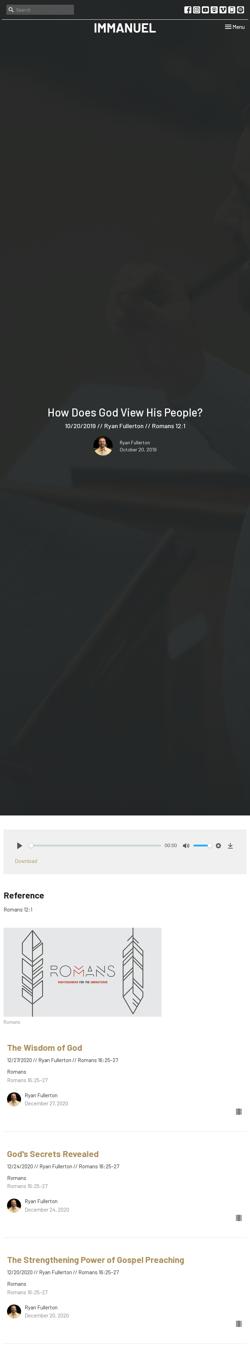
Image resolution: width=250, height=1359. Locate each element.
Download (26, 861)
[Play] (19, 845)
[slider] (95, 845)
